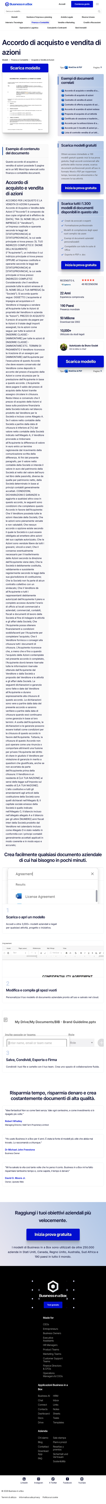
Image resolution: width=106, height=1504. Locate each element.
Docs (40, 1418)
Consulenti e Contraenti (57, 27)
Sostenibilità (59, 1461)
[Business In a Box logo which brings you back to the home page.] (18, 4)
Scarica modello (25, 68)
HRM (55, 1395)
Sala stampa (59, 1437)
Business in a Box (16, 1491)
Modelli (14, 17)
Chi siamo (43, 1437)
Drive (40, 1422)
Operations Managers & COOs (53, 1374)
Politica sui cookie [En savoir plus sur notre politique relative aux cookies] (50, 1497)
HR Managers (50, 1345)
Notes (56, 1409)
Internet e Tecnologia (14, 22)
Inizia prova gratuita (53, 1234)
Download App (43, 1452)
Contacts (43, 1409)
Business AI (44, 1395)
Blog (40, 1442)
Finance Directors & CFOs (52, 1367)
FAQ (40, 1458)
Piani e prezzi (60, 1442)
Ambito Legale (67, 17)
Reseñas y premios (58, 1448)
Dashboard (44, 1413)
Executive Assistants (48, 1339)
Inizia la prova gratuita (80, 188)
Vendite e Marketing (66, 22)
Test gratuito (53, 1305)
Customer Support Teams (53, 1360)
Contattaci (43, 1446)
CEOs (46, 1324)
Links (55, 1404)
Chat (40, 1400)
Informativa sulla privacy (29, 1497)
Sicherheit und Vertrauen (60, 1455)
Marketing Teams (52, 1353)
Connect (42, 1404)
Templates (58, 1422)
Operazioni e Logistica (28, 27)
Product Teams (51, 1349)
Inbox (56, 1400)
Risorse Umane (88, 17)
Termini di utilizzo (8, 1497)
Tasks (56, 1418)
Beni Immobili (81, 27)
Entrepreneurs (50, 1328)
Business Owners (52, 1333)
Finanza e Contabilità (40, 22)
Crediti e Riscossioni (92, 22)
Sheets (56, 1413)
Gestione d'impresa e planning (39, 17)
